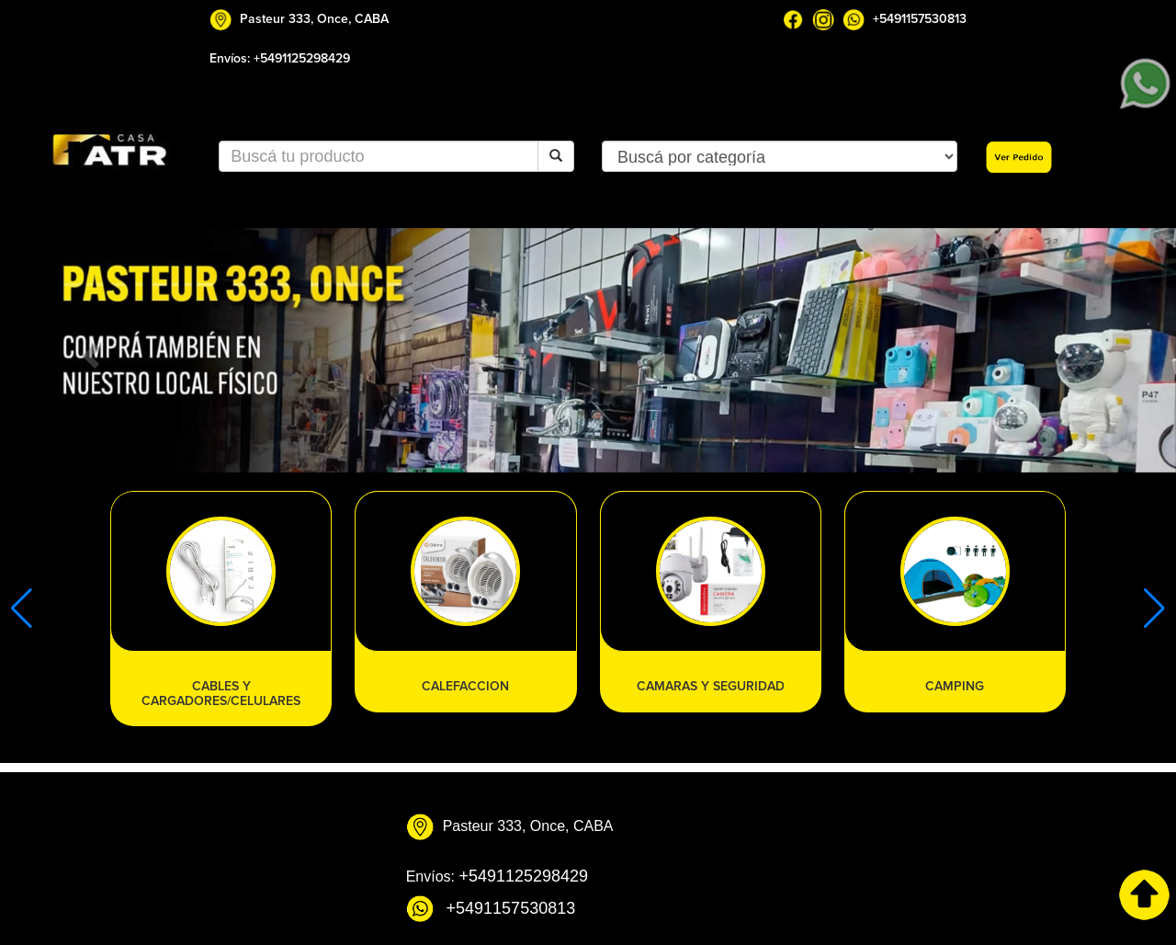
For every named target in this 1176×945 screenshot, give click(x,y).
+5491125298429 (302, 58)
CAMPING (954, 686)
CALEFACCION (465, 686)
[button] (88, 350)
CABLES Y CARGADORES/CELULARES (220, 693)
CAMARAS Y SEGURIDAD (711, 686)
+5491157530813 (920, 19)
